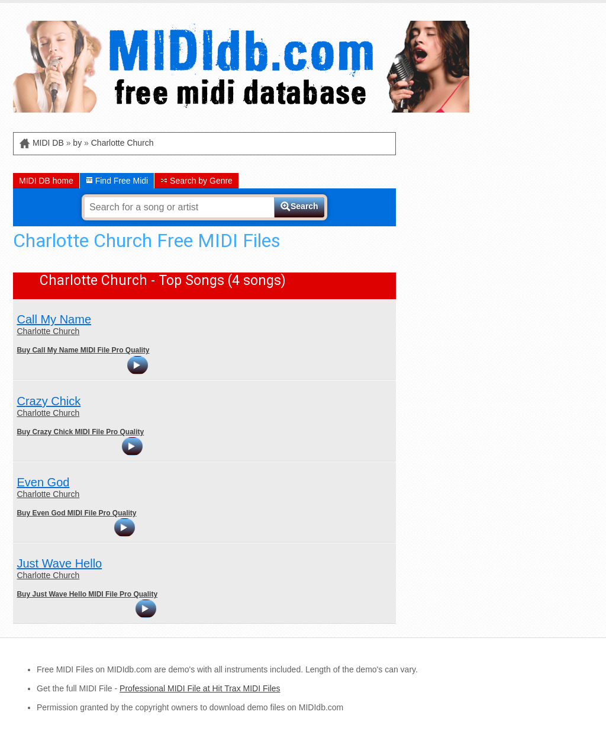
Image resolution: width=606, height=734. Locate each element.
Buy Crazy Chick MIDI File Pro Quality (80, 432)
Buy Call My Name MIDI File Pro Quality (83, 350)
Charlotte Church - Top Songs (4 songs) (163, 281)
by (77, 143)
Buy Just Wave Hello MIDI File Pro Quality (87, 594)
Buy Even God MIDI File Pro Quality (76, 513)
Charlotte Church (122, 143)
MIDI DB (48, 143)
